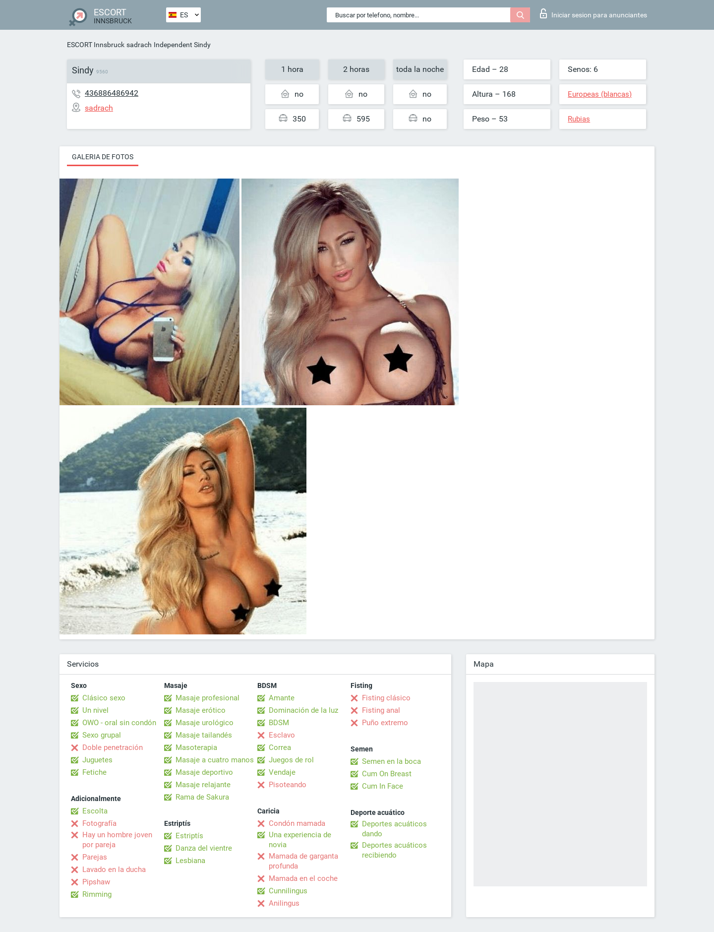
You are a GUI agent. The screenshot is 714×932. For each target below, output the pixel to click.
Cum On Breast (387, 773)
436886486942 (111, 93)
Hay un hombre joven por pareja (117, 839)
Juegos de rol (291, 759)
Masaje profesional (207, 697)
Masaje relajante (203, 784)
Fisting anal (381, 710)
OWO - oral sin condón (119, 722)
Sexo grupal (101, 735)
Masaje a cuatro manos (215, 759)
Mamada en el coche (303, 878)
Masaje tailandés (204, 735)
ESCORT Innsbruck (95, 45)
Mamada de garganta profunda (303, 861)
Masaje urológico (205, 722)
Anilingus (284, 903)
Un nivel (95, 710)
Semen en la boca (391, 761)
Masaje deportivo (204, 772)
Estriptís (189, 835)
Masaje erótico (201, 710)
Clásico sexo (103, 697)
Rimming (97, 894)
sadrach (139, 45)
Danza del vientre (204, 848)
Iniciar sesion (593, 13)
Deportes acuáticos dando (394, 828)
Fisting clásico (386, 697)
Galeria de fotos (102, 157)
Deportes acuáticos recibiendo (394, 850)
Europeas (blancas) (600, 94)
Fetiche (94, 772)
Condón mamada (297, 823)
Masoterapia (196, 747)
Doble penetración (112, 747)
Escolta (95, 811)
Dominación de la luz (303, 710)
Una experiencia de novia (300, 839)
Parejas (94, 857)
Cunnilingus (288, 890)
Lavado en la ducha (114, 869)
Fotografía (99, 823)
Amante (282, 697)
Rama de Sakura (202, 797)
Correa (280, 747)
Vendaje (282, 772)
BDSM (279, 722)
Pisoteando (287, 784)
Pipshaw (96, 881)
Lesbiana (190, 860)
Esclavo (282, 735)
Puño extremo (385, 722)
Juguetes (97, 759)
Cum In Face (382, 786)
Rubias (579, 119)
